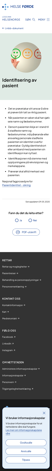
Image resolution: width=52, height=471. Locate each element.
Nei (35, 220)
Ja (21, 220)
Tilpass (26, 459)
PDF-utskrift (29, 232)
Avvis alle (26, 451)
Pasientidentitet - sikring (16, 185)
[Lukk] (44, 413)
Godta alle (26, 442)
